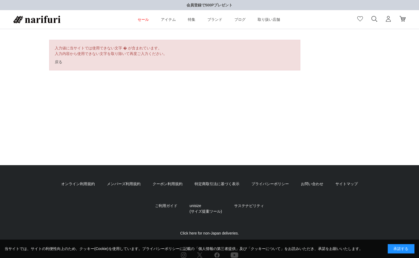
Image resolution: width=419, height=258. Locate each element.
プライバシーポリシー (270, 184)
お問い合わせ (312, 184)
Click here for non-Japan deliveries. (209, 233)
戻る (58, 62)
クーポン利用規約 (168, 184)
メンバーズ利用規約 (124, 184)
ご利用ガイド (166, 206)
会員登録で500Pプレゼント (210, 5)
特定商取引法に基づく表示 (217, 184)
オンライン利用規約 (78, 184)
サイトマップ (346, 184)
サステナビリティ (249, 206)
